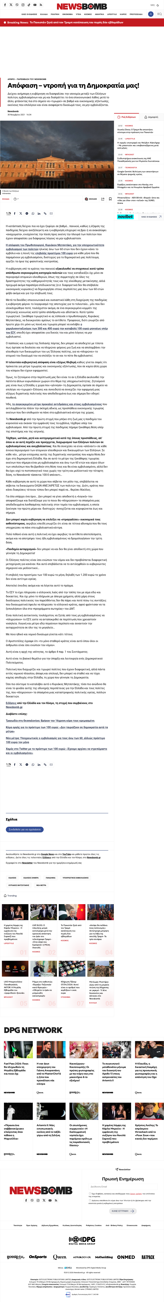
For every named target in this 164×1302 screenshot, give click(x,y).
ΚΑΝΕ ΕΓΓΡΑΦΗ (123, 1211)
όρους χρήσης (136, 1194)
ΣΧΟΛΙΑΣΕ (91, 199)
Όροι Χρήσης (31, 1225)
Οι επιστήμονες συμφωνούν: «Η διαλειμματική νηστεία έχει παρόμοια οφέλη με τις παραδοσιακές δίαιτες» (80, 1135)
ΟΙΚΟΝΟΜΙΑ (67, 14)
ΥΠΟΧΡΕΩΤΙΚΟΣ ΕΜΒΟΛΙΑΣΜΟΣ (76, 878)
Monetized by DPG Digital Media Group (91, 1268)
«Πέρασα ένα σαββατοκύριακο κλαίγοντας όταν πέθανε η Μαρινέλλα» (14, 1132)
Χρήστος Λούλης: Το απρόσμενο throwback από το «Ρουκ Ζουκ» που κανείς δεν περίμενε (146, 1132)
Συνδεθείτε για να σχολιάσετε (25, 829)
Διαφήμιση (146, 1225)
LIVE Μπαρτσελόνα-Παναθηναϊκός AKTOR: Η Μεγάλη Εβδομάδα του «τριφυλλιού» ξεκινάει (14, 987)
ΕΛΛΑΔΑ (44, 14)
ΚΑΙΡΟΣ (123, 14)
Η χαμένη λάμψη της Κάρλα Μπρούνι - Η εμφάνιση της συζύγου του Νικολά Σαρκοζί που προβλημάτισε (13, 932)
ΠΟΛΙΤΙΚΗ (55, 14)
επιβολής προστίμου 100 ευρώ (54, 253)
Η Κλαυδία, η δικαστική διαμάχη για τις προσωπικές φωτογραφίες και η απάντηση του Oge (146, 1070)
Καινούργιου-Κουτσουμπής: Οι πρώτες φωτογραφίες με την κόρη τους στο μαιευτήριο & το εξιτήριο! (81, 1072)
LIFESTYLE (112, 14)
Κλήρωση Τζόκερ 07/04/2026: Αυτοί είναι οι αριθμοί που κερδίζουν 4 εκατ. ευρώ (70, 987)
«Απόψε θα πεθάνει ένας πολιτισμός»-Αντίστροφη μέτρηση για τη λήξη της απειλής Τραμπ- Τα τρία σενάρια (99, 932)
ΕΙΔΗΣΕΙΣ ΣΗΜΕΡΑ (31, 878)
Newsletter (27, 863)
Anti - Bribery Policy (114, 1225)
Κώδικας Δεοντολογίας (72, 1225)
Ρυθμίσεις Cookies (93, 1225)
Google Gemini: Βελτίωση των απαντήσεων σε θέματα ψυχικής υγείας (137, 172)
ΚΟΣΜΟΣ (88, 14)
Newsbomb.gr (14, 707)
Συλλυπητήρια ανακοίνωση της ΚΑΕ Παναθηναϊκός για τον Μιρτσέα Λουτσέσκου (138, 159)
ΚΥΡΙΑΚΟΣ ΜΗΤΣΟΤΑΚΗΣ (19, 885)
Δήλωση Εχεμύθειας (49, 1225)
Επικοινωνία (132, 1225)
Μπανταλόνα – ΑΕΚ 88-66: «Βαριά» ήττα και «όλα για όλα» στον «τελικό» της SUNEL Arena (138, 200)
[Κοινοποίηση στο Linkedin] (39, 213)
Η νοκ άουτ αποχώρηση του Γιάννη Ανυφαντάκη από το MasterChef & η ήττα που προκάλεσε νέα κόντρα (49, 1073)
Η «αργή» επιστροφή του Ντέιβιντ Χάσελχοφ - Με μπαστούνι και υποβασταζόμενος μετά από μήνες (138, 145)
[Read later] (110, 199)
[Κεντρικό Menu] (159, 14)
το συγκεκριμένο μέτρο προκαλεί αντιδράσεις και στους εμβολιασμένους (57, 404)
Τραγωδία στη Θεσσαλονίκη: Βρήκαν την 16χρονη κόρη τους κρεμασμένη (50, 720)
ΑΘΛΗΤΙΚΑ (99, 14)
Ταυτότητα (17, 1225)
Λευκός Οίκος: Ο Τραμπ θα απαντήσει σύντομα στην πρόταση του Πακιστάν (135, 131)
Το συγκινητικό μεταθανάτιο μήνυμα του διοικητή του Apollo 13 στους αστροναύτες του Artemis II (114, 1072)
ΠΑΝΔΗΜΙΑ (50, 878)
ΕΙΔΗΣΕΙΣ (12, 878)
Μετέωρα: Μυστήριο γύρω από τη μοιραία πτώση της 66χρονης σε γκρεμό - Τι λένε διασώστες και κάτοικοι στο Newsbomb (99, 990)
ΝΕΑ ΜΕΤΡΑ (41, 885)
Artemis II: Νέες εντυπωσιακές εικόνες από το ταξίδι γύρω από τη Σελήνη (49, 1130)
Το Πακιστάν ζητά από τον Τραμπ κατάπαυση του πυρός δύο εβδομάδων (76, 22)
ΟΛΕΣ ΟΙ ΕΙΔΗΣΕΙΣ (29, 14)
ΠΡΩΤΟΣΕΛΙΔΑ (136, 14)
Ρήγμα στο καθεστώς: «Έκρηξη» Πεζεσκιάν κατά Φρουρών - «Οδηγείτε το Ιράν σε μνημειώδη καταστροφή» (42, 988)
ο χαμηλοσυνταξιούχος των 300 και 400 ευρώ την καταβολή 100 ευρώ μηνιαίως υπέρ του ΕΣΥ (57, 328)
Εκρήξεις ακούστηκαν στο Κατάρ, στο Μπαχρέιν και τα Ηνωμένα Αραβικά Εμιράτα (138, 185)
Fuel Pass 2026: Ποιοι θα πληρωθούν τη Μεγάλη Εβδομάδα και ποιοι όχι (16, 1068)
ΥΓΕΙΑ (78, 14)
